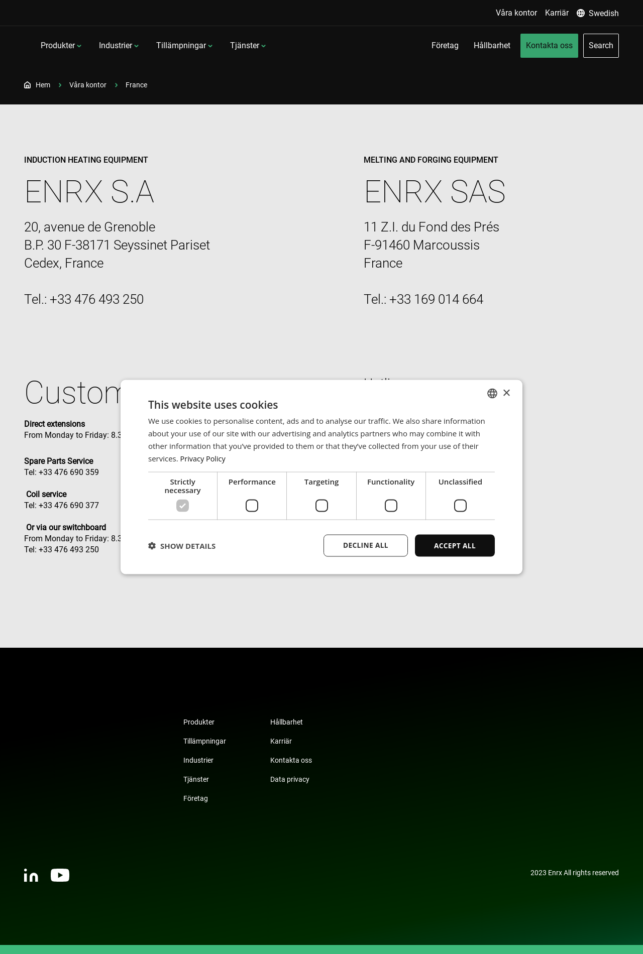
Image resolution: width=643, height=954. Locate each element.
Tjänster (310, 45)
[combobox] (492, 393)
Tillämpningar (246, 45)
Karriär (281, 741)
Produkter (123, 45)
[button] (182, 545)
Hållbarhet (286, 722)
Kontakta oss (291, 760)
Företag (195, 798)
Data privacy (289, 779)
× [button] (506, 392)
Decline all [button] (364, 545)
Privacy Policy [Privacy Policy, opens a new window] (204, 458)
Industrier (180, 45)
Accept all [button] (454, 545)
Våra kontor (87, 84)
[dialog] (321, 477)
